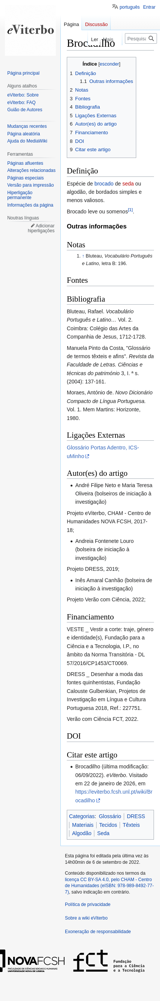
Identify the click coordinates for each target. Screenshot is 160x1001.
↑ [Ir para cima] (83, 256)
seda (128, 184)
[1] (130, 209)
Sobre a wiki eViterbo (86, 918)
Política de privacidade (88, 904)
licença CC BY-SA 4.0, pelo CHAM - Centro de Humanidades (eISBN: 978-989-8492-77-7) (109, 886)
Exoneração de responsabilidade (98, 931)
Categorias (82, 816)
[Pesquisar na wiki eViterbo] (141, 38)
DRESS (136, 816)
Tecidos (108, 825)
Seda (103, 833)
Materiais (83, 825)
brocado (104, 184)
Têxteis (131, 825)
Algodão (81, 833)
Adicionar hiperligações (41, 228)
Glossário (110, 816)
